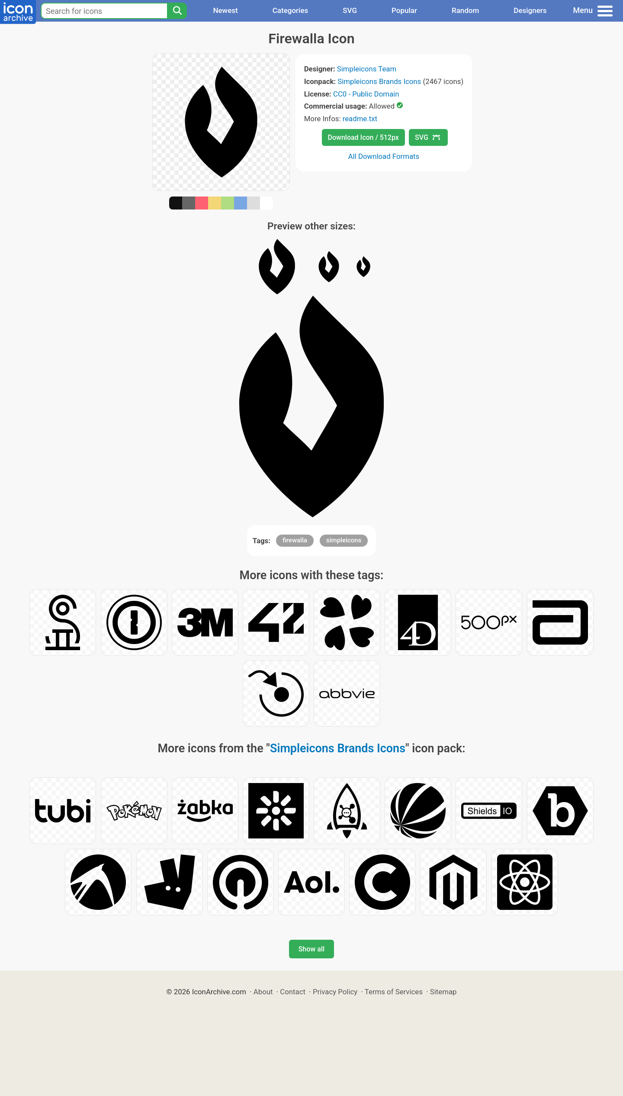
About (263, 991)
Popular (404, 10)
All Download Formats (384, 156)
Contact (292, 991)
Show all (311, 949)
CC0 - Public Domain (366, 94)
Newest (225, 10)
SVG (350, 10)
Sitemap (443, 991)
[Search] (177, 11)
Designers (530, 10)
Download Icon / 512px (363, 137)
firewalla (295, 540)
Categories (290, 10)
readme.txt (360, 118)
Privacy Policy (335, 991)
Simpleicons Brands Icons (379, 81)
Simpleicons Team (366, 68)
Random (465, 10)
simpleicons (343, 540)
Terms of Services (394, 991)
